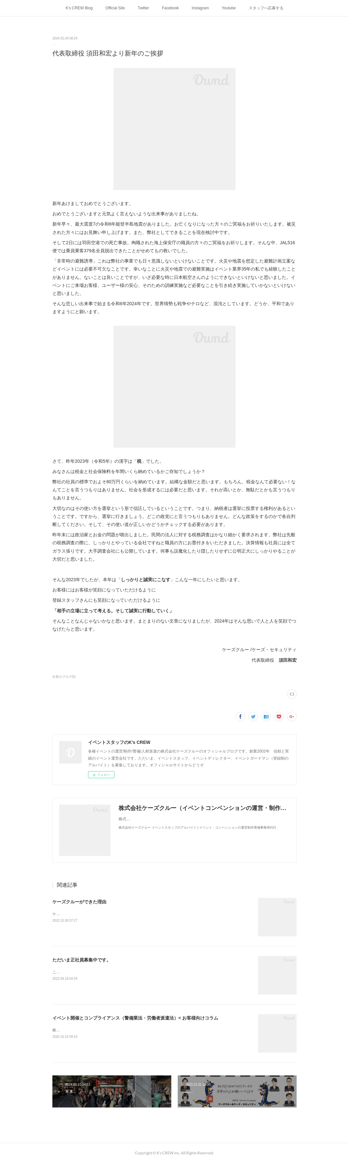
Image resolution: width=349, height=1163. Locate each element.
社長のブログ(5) (64, 676)
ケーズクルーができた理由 (79, 901)
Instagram (200, 8)
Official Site (115, 8)
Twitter (143, 8)
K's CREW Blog (79, 8)
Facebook (170, 8)
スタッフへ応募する (266, 8)
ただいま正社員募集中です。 (81, 959)
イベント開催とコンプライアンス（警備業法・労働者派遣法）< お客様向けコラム (135, 1018)
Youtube (229, 8)
